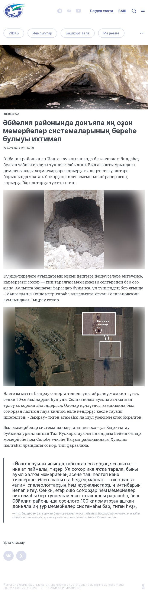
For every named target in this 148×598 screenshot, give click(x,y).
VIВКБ (14, 33)
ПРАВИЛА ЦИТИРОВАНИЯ (64, 587)
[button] (140, 193)
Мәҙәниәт (111, 33)
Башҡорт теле (78, 33)
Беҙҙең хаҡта (101, 11)
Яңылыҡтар (42, 33)
